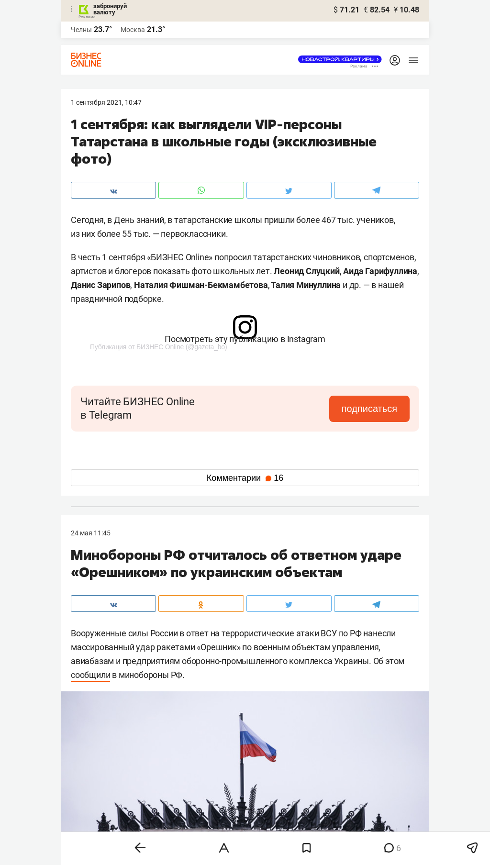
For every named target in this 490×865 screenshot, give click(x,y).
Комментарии (245, 478)
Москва (133, 29)
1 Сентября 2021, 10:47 (106, 102)
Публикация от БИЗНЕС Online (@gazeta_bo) (158, 347)
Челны (81, 29)
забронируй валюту (110, 9)
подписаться (369, 408)
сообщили (90, 675)
